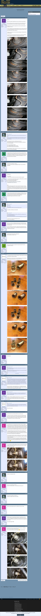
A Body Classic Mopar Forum (18, 604)
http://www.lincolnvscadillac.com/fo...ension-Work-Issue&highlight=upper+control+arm (17, 216)
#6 (26, 191)
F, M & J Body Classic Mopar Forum (19, 609)
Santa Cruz (5, 451)
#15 (26, 389)
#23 (26, 504)
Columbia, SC (5, 410)
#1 (26, 17)
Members (17, 5)
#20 (26, 472)
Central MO (5, 141)
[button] (11, 5)
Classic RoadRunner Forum (18, 610)
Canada (5, 181)
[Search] (38, 5)
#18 (26, 422)
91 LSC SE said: (9, 377)
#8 (26, 221)
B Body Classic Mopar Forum (18, 605)
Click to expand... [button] (17, 373)
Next (3, 16)
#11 (26, 253)
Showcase (22, 5)
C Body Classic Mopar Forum (18, 606)
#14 (26, 375)
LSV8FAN (29, 13)
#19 (26, 442)
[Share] (25, 17)
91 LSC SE (19, 10)
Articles (13, 5)
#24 (26, 515)
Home (2, 5)
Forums (5, 5)
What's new (9, 5)
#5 (26, 172)
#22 (26, 493)
